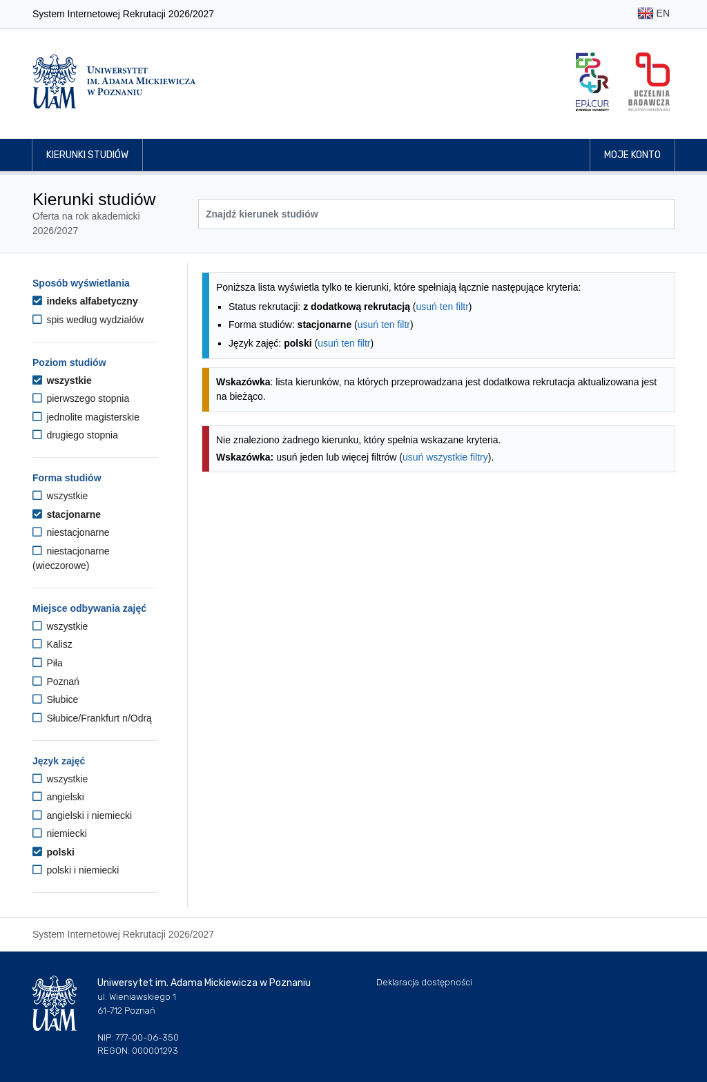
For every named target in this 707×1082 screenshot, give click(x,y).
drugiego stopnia (75, 435)
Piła (47, 662)
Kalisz (52, 644)
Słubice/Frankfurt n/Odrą (92, 718)
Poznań (55, 681)
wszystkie (62, 380)
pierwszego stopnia (80, 398)
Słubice (55, 699)
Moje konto (632, 155)
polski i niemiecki (75, 870)
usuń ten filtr (442, 306)
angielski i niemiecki (82, 815)
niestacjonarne (70, 532)
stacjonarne (66, 514)
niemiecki (59, 833)
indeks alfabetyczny (85, 301)
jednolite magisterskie (85, 417)
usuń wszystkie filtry (445, 457)
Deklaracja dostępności (424, 982)
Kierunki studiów (87, 155)
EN (653, 14)
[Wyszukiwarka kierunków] (436, 214)
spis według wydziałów (88, 319)
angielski (58, 796)
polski (53, 852)
